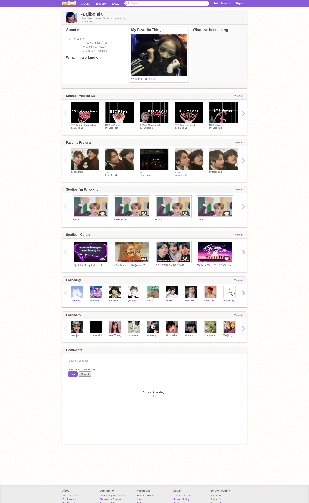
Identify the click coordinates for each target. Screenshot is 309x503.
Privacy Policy (181, 499)
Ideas (115, 3)
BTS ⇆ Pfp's (112, 125)
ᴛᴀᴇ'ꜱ (107, 172)
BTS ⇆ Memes (217, 125)
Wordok (189, 300)
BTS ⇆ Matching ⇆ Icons (84, 125)
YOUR (76, 219)
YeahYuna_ (115, 335)
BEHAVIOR (120, 219)
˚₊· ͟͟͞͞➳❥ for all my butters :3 (87, 265)
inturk (150, 300)
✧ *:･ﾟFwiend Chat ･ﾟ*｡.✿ (169, 264)
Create (85, 3)
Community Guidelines (112, 495)
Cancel (85, 374)
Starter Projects (145, 495)
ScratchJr (215, 499)
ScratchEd (216, 495)
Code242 (209, 300)
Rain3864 (114, 300)
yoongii (132, 300)
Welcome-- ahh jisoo (143, 78)
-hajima (189, 335)
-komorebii (96, 335)
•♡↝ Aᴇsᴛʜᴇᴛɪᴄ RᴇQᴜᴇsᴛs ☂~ (130, 265)
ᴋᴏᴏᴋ (177, 172)
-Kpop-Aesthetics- (172, 335)
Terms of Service (183, 495)
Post (72, 374)
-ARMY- (170, 300)
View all (238, 95)
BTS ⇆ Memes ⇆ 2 (185, 125)
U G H (200, 219)
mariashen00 (96, 300)
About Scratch (70, 495)
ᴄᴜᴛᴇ (142, 172)
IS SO (158, 219)
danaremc (133, 335)
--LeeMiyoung (153, 335)
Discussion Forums (110, 499)
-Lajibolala (78, 128)
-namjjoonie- (77, 335)
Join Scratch (222, 3)
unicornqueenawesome (230, 300)
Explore (101, 3)
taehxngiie (78, 172)
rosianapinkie (77, 300)
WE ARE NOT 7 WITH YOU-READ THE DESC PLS (214, 264)
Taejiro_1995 (230, 335)
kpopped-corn (211, 335)
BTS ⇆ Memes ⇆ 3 (150, 125)
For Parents (69, 499)
